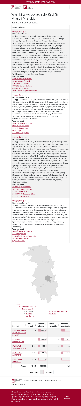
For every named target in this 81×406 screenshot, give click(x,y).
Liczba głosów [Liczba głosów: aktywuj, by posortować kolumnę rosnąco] (31, 325)
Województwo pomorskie (28, 306)
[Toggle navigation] (67, 7)
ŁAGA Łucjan (17, 130)
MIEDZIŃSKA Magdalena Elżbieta (24, 91)
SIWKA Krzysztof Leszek (21, 81)
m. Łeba (29, 314)
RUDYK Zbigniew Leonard (21, 187)
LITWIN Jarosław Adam (20, 238)
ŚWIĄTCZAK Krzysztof (20, 126)
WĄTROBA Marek (18, 241)
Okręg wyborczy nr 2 (19, 95)
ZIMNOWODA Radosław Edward (24, 194)
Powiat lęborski (27, 309)
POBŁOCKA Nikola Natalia (22, 79)
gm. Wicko (52, 314)
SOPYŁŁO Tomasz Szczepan (22, 189)
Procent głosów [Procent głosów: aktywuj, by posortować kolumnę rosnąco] (41, 325)
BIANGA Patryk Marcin (20, 191)
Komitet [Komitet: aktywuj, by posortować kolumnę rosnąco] (15, 326)
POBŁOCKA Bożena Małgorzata (24, 236)
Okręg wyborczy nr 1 (19, 31)
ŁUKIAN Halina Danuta (20, 88)
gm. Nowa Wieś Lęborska (58, 311)
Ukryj (67, 397)
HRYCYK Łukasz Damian (21, 196)
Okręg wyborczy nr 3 (19, 137)
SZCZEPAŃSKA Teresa (20, 83)
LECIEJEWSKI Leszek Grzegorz (23, 123)
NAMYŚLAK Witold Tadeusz (22, 231)
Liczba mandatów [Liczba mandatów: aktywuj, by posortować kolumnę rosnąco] (53, 325)
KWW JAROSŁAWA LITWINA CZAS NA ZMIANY (19, 332)
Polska (17, 304)
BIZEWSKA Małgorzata (20, 133)
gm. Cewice (30, 316)
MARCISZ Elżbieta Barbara (22, 86)
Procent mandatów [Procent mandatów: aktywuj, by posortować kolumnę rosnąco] (65, 325)
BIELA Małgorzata (19, 234)
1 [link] (41, 372)
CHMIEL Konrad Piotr (20, 128)
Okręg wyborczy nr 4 (19, 200)
